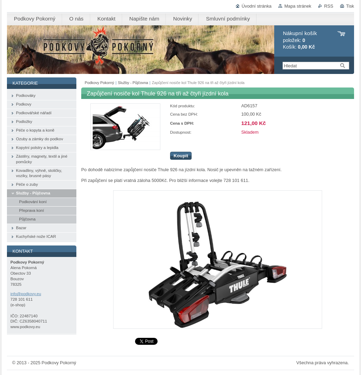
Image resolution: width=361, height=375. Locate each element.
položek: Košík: (300, 40)
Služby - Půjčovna (133, 83)
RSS (328, 6)
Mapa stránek (297, 6)
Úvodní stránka (256, 6)
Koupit (181, 155)
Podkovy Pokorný (99, 83)
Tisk (350, 6)
